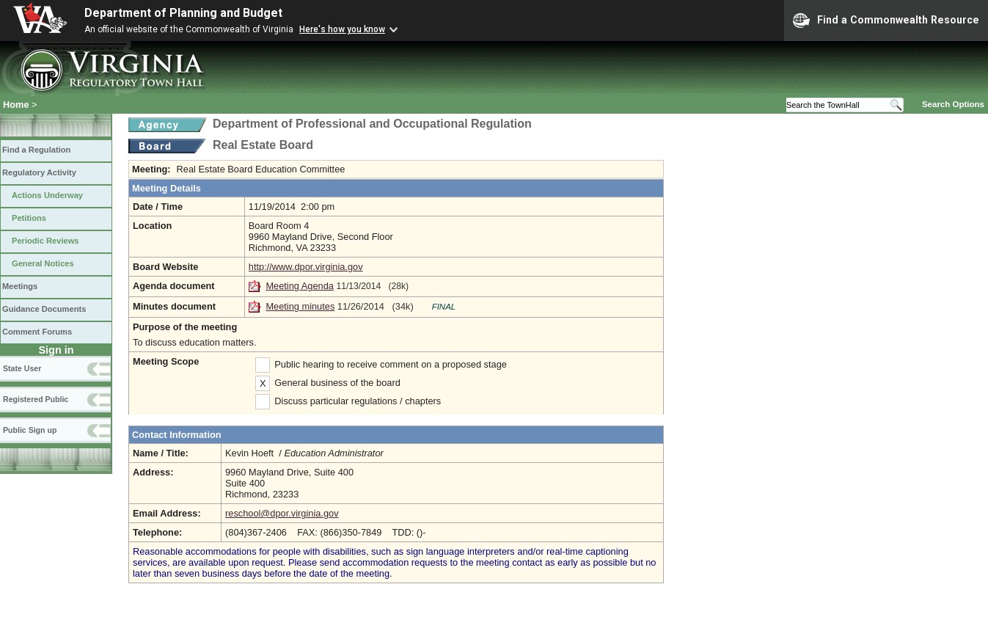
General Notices (43, 263)
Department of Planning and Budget (183, 13)
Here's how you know (342, 29)
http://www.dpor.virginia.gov (306, 266)
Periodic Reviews (45, 240)
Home (16, 104)
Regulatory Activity (39, 172)
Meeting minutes (300, 306)
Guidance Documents (44, 308)
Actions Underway (47, 195)
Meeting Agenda (300, 285)
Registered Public (35, 399)
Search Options (953, 104)
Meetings (19, 286)
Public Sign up (29, 430)
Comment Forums (37, 331)
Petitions (29, 218)
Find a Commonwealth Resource (886, 20)
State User (22, 368)
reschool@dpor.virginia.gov (282, 513)
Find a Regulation (36, 149)
